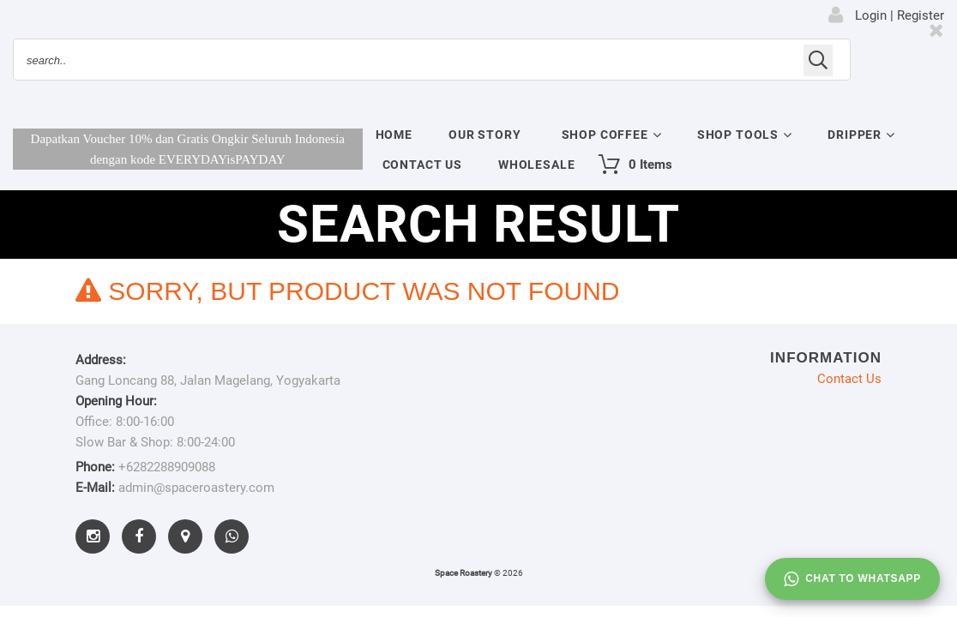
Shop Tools (738, 134)
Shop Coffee (605, 134)
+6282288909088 (166, 467)
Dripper (855, 134)
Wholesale (536, 164)
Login (871, 15)
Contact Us (422, 164)
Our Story (484, 134)
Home (394, 134)
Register (920, 15)
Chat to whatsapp (852, 579)
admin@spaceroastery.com (196, 487)
